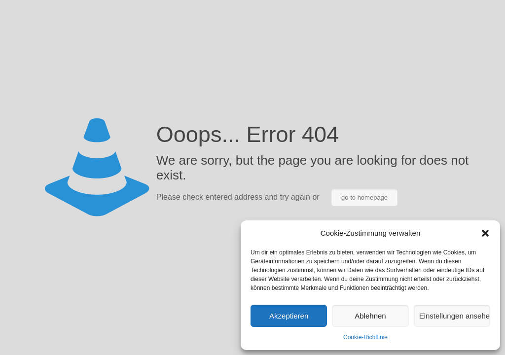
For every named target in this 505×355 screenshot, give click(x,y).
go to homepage (364, 197)
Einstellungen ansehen (454, 316)
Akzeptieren (288, 316)
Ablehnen (370, 316)
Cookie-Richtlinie (365, 337)
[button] (485, 233)
